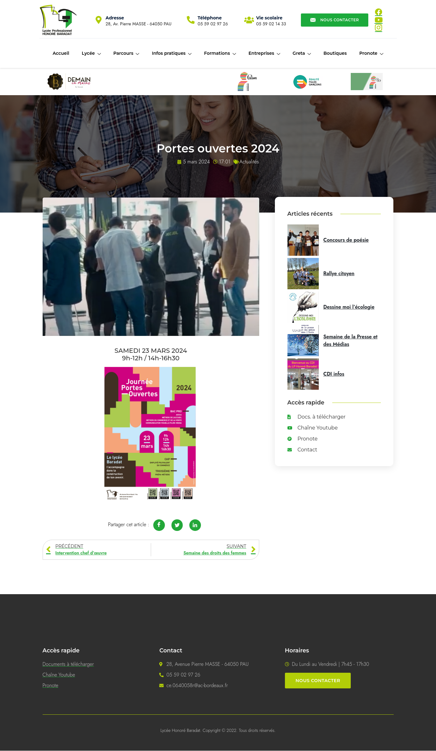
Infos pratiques (172, 53)
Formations (220, 53)
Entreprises (264, 53)
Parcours (126, 53)
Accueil (61, 53)
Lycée (91, 53)
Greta (302, 53)
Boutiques (335, 53)
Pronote (371, 53)
